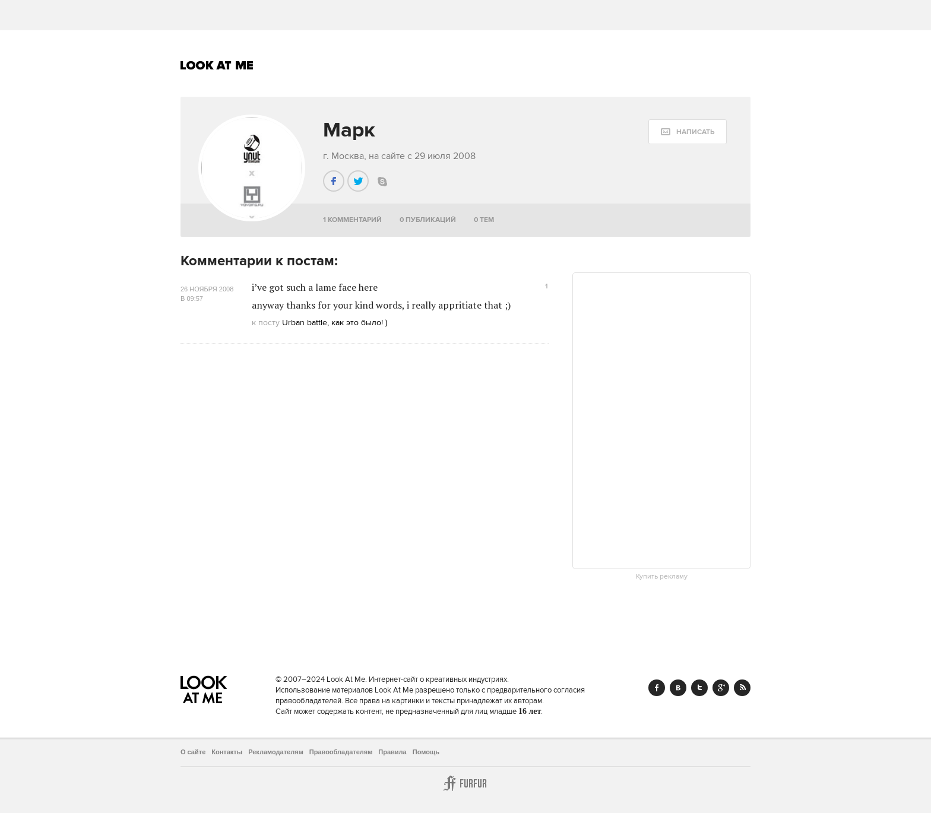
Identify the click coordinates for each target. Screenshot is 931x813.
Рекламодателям (275, 751)
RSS (742, 687)
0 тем (484, 219)
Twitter (699, 687)
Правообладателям (341, 751)
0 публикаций (428, 219)
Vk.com (678, 687)
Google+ (720, 687)
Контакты (226, 751)
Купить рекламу (662, 576)
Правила (392, 751)
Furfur (465, 783)
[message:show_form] (687, 131)
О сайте (192, 751)
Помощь (426, 751)
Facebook (656, 687)
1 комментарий (352, 219)
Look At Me (217, 65)
